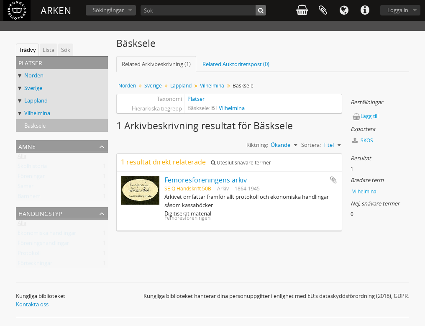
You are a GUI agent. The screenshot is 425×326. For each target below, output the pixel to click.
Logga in (397, 10)
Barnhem (29, 198)
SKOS (362, 140)
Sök (65, 50)
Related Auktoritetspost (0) (235, 64)
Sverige (33, 88)
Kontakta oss (32, 304)
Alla (22, 158)
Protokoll (29, 255)
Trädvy (27, 50)
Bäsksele (35, 125)
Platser (196, 99)
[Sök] (203, 10)
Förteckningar (35, 265)
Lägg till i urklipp (333, 180)
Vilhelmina (37, 113)
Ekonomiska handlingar (47, 235)
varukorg (302, 10)
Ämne (27, 145)
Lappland (36, 100)
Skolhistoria (32, 168)
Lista (48, 50)
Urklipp (322, 10)
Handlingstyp (40, 212)
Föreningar (31, 178)
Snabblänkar (364, 10)
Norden (34, 75)
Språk (343, 10)
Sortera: (311, 145)
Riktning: (257, 145)
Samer (25, 188)
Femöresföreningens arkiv (205, 180)
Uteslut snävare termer (241, 162)
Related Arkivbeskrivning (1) (156, 64)
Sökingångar (108, 10)
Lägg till (370, 116)
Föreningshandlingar (43, 245)
